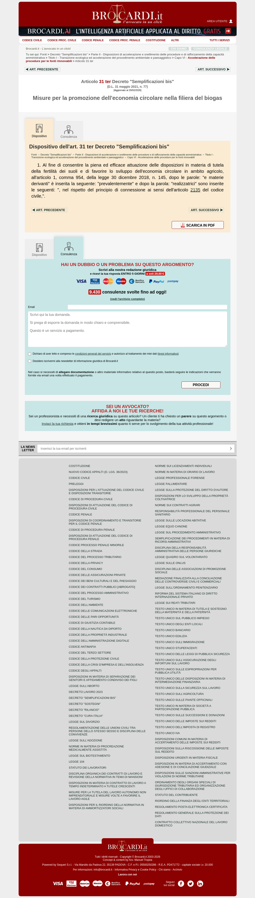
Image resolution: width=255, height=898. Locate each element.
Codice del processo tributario (95, 557)
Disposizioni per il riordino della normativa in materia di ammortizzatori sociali (106, 806)
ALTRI (175, 40)
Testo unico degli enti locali (178, 624)
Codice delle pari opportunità (94, 616)
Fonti (43, 54)
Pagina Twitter (190, 882)
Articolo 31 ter (84, 61)
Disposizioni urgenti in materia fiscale (186, 757)
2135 (195, 189)
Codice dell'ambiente (86, 604)
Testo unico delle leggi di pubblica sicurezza (192, 654)
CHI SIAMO (179, 48)
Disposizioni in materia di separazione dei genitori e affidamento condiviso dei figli (103, 678)
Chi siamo (164, 869)
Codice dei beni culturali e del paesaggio (102, 581)
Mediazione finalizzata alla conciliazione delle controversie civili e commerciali (188, 580)
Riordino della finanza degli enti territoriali (192, 801)
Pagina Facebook (181, 882)
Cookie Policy (148, 869)
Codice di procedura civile (91, 499)
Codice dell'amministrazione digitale (99, 640)
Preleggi (76, 484)
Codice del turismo (84, 599)
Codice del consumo (85, 569)
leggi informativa (168, 353)
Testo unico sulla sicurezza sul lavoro (187, 688)
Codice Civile (32, 40)
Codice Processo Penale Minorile (96, 545)
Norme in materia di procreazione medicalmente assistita (96, 748)
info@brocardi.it (102, 869)
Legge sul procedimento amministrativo (188, 532)
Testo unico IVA (167, 733)
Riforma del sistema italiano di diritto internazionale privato (186, 595)
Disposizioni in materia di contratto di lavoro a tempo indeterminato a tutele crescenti (107, 784)
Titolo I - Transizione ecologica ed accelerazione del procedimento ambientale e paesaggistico (122, 156)
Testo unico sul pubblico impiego (182, 618)
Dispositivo (39, 250)
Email (31, 307)
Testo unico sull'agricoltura (179, 694)
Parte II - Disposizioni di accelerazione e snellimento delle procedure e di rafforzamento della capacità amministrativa (138, 154)
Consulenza (68, 131)
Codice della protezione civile (94, 658)
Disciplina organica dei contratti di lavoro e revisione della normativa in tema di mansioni (106, 775)
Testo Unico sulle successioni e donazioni (190, 715)
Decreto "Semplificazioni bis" (69, 54)
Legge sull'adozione (85, 740)
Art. (43, 69)
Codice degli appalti (85, 670)
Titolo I (109, 57)
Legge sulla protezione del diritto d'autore (191, 490)
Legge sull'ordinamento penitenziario (186, 587)
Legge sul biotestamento (89, 755)
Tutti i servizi (220, 40)
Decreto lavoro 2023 (86, 692)
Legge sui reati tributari (175, 602)
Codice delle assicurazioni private (97, 575)
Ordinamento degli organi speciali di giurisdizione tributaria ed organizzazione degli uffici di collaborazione (190, 786)
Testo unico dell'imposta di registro (185, 727)
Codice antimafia (82, 646)
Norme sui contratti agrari (177, 505)
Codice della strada (85, 551)
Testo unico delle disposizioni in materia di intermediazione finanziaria (190, 680)
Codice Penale (93, 40)
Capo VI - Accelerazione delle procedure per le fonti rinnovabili (161, 157)
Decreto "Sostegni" (85, 704)
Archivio (177, 869)
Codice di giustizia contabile (92, 622)
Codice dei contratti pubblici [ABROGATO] (102, 587)
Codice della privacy (86, 563)
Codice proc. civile (61, 40)
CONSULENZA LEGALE (210, 48)
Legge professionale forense (180, 478)
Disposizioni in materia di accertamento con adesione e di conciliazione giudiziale (191, 765)
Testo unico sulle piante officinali (183, 700)
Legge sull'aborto (84, 686)
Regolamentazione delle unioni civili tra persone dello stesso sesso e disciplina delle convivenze (107, 731)
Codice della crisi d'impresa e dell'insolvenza (106, 664)
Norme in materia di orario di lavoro (185, 472)
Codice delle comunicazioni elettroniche (103, 610)
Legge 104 (76, 761)
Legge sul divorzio (84, 721)
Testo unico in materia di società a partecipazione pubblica (183, 707)
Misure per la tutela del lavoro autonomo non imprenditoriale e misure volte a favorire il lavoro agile (107, 796)
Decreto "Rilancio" (84, 709)
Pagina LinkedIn (200, 882)
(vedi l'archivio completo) (127, 299)
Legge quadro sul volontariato (181, 557)
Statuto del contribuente (176, 795)
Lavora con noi (127, 874)
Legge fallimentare (171, 484)
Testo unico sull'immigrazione (180, 642)
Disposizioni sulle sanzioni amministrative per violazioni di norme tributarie (192, 774)
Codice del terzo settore (90, 652)
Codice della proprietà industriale (98, 634)
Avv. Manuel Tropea (140, 859)
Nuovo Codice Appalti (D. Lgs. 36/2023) (98, 472)
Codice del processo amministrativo (99, 593)
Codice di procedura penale (92, 529)
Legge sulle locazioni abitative (180, 520)
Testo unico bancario (173, 630)
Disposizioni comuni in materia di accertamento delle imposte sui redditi (187, 740)
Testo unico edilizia (171, 636)
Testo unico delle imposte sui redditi (185, 721)
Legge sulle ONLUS (170, 563)
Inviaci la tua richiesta (57, 424)
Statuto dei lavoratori (87, 767)
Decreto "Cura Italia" (86, 715)
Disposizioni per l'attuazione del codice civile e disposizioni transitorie (106, 491)
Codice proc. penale (124, 40)
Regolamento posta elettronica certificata (191, 807)
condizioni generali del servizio (93, 353)
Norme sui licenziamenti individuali (183, 466)
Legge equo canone (171, 526)
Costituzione (155, 40)
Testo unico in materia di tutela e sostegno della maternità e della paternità (191, 610)
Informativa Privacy (126, 869)
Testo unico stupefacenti (176, 648)
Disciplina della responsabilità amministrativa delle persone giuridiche (188, 549)
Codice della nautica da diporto (95, 628)
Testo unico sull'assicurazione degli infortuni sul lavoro (185, 661)
